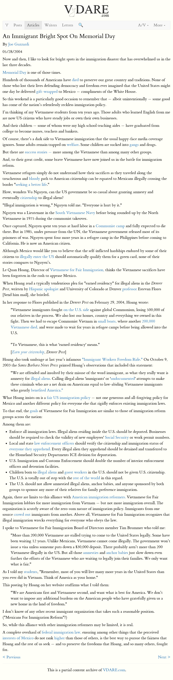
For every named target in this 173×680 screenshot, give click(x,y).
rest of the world (86, 477)
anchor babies (117, 552)
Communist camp (110, 225)
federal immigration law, (61, 632)
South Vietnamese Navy (75, 212)
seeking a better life (31, 184)
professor (129, 289)
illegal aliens (47, 472)
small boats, (107, 321)
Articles (33, 25)
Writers (50, 25)
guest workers (76, 472)
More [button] (159, 25)
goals (34, 410)
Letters (67, 25)
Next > (164, 657)
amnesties (90, 552)
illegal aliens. (41, 378)
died (75, 79)
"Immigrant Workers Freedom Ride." (112, 359)
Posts (18, 25)
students (30, 571)
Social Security (117, 437)
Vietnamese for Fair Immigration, (77, 269)
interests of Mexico (18, 638)
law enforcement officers (54, 443)
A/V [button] (143, 25)
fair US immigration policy (68, 397)
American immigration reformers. (99, 497)
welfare (73, 144)
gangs (134, 144)
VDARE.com (114, 669)
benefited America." (47, 390)
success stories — (38, 152)
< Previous (11, 657)
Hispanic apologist (44, 289)
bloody (34, 178)
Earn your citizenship (28, 352)
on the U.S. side (76, 309)
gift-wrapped (47, 91)
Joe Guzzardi (18, 44)
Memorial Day (14, 72)
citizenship (28, 197)
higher (59, 638)
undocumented (123, 378)
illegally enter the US (37, 256)
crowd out (22, 514)
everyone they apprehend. (30, 449)
